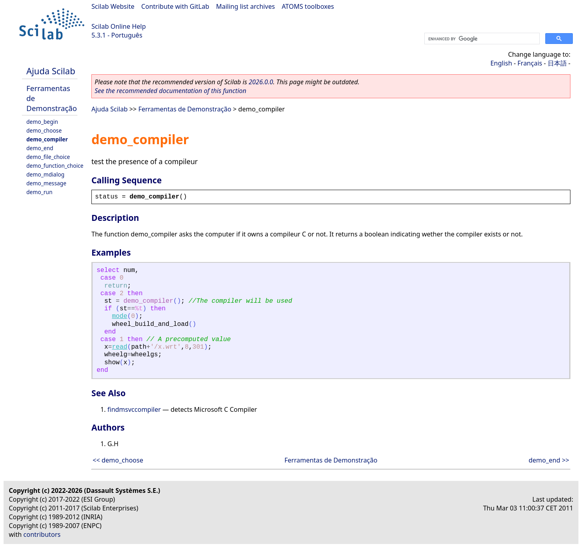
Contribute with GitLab (175, 6)
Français (529, 63)
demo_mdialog (45, 174)
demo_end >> (549, 460)
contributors (42, 534)
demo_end (39, 148)
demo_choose (44, 130)
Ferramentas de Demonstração (184, 109)
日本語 (557, 63)
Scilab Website (113, 6)
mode (119, 316)
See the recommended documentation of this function (170, 90)
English (501, 63)
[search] (481, 38)
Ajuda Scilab (50, 71)
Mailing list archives (245, 6)
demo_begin (42, 121)
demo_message (46, 183)
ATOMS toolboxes (308, 6)
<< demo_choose (118, 460)
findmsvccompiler (134, 409)
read (119, 347)
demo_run (39, 192)
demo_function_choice (54, 165)
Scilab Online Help (118, 26)
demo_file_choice (48, 157)
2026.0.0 (261, 81)
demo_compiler (47, 139)
